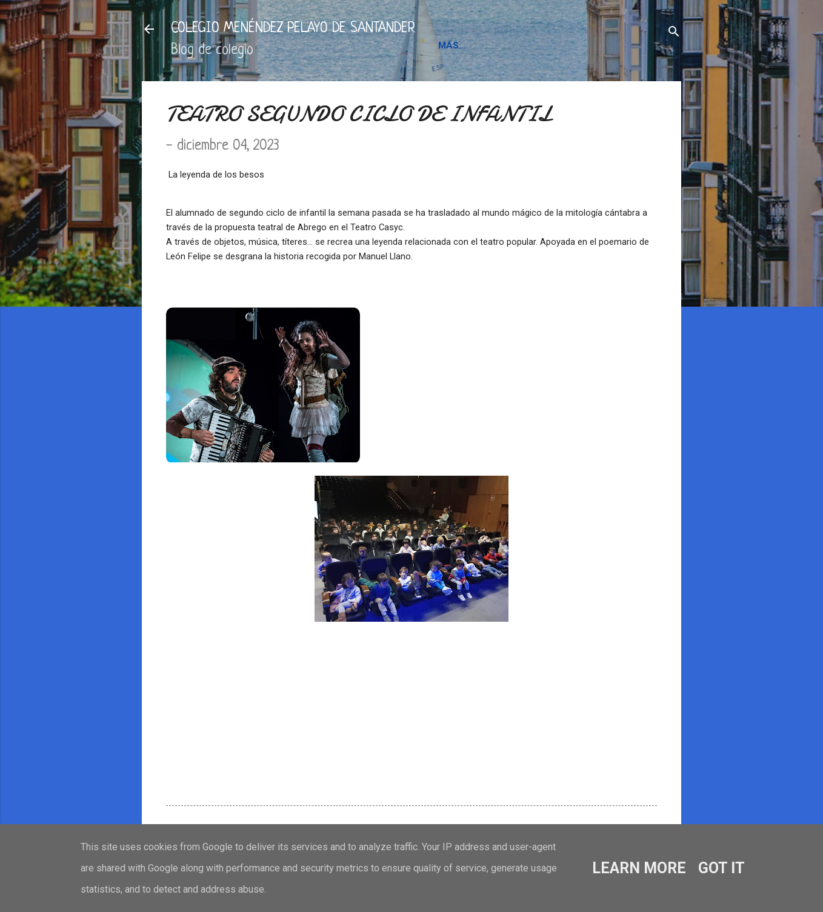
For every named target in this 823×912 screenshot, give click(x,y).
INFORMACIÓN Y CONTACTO (501, 45)
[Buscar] (674, 33)
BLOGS (594, 45)
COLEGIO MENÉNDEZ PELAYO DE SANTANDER (293, 28)
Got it (721, 868)
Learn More (639, 868)
